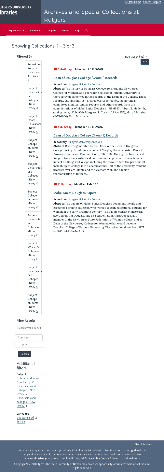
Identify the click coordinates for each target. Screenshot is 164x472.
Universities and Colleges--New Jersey (26, 390)
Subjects (52, 30)
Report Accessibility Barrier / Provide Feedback (105, 458)
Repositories (16, 30)
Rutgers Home (133, 2)
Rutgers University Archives (85, 84)
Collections (36, 30)
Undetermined (25, 417)
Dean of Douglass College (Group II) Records (85, 135)
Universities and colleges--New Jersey (26, 402)
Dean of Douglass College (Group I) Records (85, 78)
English (21, 421)
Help (77, 30)
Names (65, 30)
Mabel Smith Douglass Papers (75, 193)
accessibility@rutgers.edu (40, 458)
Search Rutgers (152, 2)
